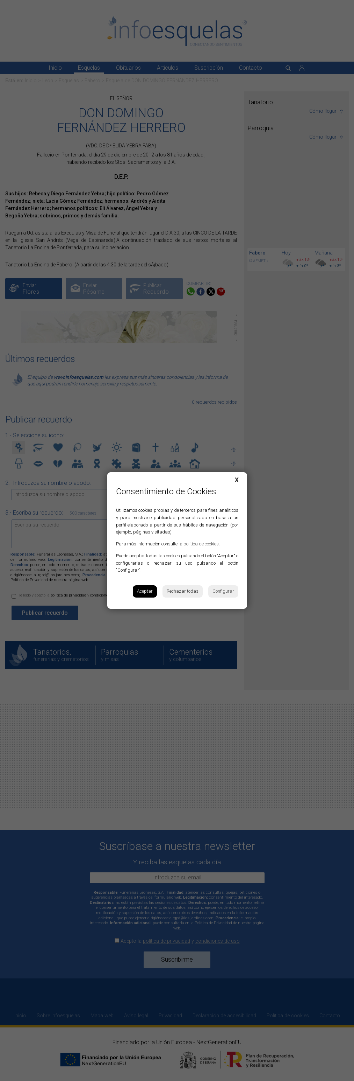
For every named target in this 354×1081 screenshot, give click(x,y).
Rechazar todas (182, 591)
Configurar (223, 591)
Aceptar (145, 591)
